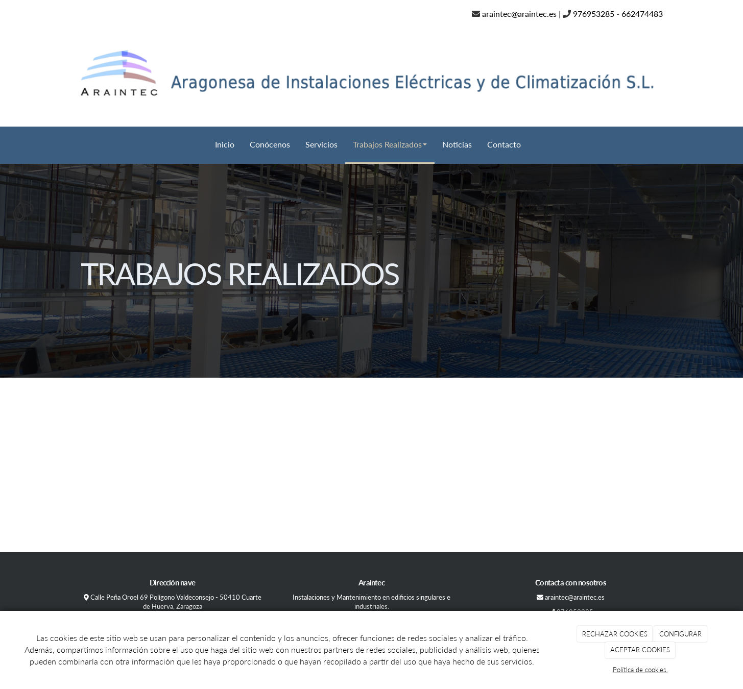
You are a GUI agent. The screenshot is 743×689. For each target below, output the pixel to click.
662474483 (642, 13)
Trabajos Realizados (390, 144)
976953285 (593, 13)
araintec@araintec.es (519, 13)
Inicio (224, 144)
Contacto (504, 144)
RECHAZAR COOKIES (615, 634)
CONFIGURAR (680, 634)
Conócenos (270, 144)
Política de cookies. (640, 670)
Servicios (321, 144)
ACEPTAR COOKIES (640, 650)
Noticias (457, 144)
